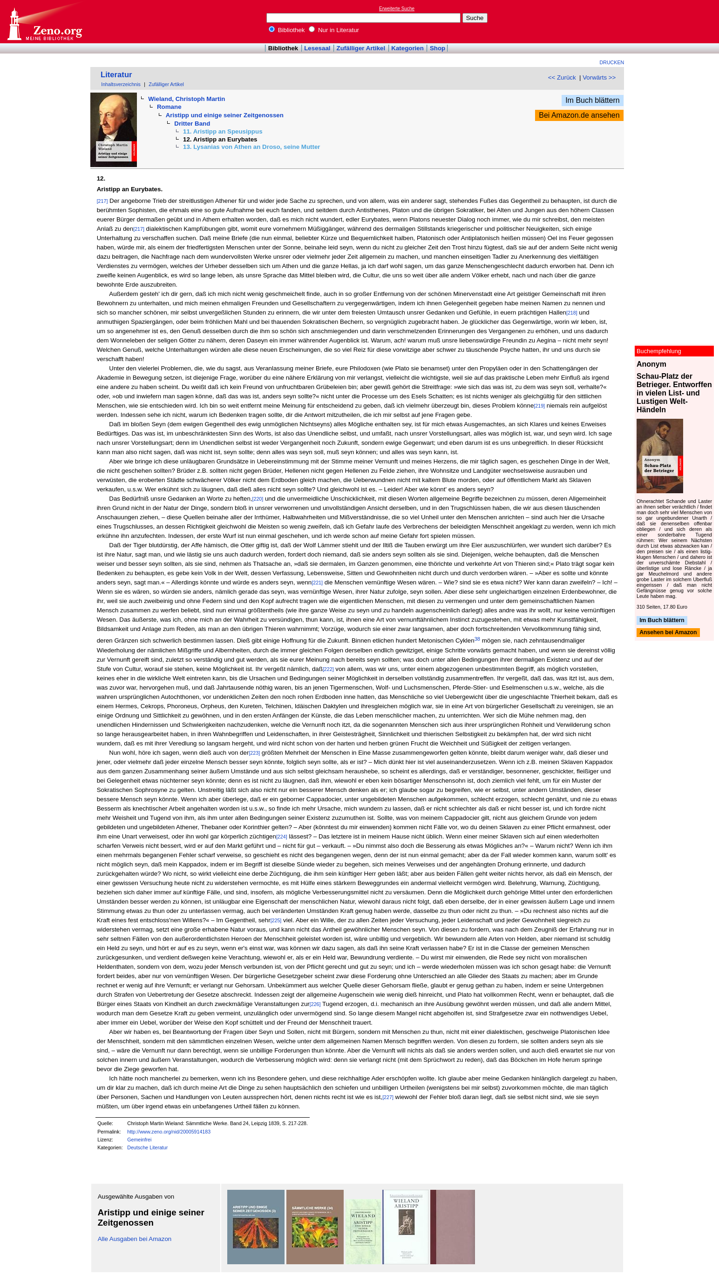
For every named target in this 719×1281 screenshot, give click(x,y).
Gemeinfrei (139, 1139)
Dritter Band (192, 123)
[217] (102, 201)
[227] (387, 1097)
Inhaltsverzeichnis (121, 84)
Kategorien (407, 48)
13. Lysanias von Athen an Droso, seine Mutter (251, 146)
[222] (328, 669)
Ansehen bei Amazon (668, 633)
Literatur (116, 74)
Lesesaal (317, 48)
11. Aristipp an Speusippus (223, 131)
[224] (281, 836)
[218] (571, 312)
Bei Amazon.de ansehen (579, 115)
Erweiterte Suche (396, 8)
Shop (437, 48)
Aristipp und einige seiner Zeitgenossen (225, 115)
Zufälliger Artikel (361, 48)
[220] (258, 499)
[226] (315, 1004)
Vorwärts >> (599, 77)
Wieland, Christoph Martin (186, 98)
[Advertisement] (676, 21)
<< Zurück (562, 77)
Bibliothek (287, 30)
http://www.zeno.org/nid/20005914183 (168, 1131)
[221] (317, 582)
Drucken (612, 62)
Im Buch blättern (592, 100)
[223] (254, 753)
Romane (169, 106)
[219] (539, 406)
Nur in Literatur (334, 30)
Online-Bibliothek (44, 21)
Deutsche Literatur (147, 1147)
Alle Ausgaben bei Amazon (135, 1238)
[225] (276, 920)
